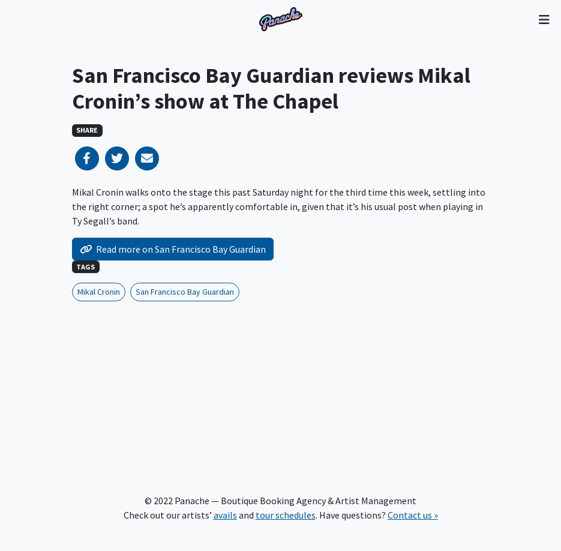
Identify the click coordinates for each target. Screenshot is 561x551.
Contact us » (413, 515)
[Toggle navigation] (543, 19)
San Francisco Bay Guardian (185, 291)
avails (225, 515)
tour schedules (286, 515)
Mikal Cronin (98, 291)
